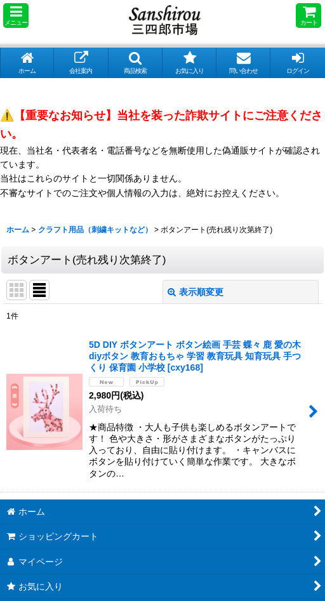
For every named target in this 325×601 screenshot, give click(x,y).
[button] (16, 15)
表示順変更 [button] (195, 292)
